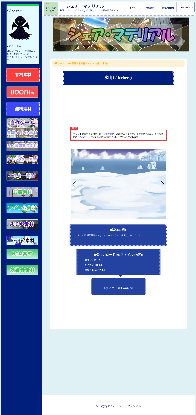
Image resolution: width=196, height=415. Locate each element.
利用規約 (110, 134)
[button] (163, 184)
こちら (80, 137)
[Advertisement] (20, 344)
